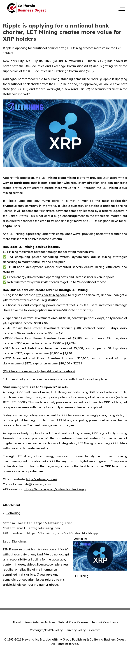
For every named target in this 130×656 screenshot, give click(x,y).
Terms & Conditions (105, 622)
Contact (94, 630)
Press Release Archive (39, 622)
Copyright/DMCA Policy (46, 630)
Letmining (13, 513)
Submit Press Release (73, 622)
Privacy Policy (76, 630)
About (16, 622)
